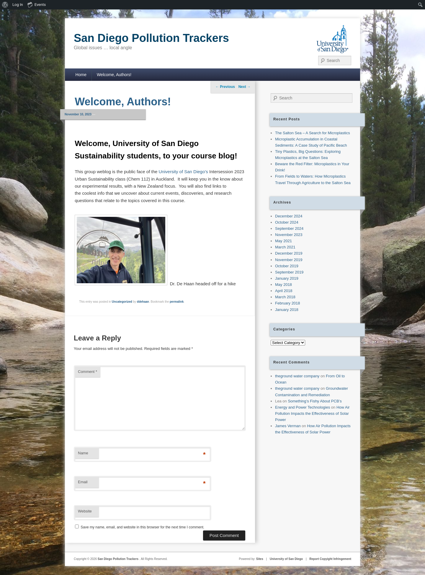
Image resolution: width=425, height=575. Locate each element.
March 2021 (285, 247)
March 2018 (285, 297)
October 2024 (286, 222)
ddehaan (143, 301)
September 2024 (289, 228)
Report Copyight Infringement (330, 559)
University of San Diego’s (183, 171)
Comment (87, 371)
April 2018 (283, 291)
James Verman (288, 426)
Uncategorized (122, 301)
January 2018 (286, 309)
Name (83, 453)
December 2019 (289, 253)
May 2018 (283, 284)
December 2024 (289, 216)
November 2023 (289, 234)
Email (83, 482)
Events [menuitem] (36, 4)
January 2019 (286, 278)
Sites (259, 559)
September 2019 (289, 272)
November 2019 (289, 260)
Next (244, 87)
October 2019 (286, 266)
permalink (177, 301)
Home (81, 74)
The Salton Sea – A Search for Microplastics (312, 133)
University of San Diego (286, 559)
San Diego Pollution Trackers (151, 38)
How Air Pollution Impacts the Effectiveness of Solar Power (312, 413)
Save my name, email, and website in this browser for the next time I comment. (142, 527)
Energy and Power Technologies (302, 407)
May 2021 (283, 241)
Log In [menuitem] (17, 4)
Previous (225, 87)
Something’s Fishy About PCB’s (314, 401)
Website (85, 511)
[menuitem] (5, 4)
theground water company (297, 376)
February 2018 (287, 303)
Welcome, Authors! (114, 74)
